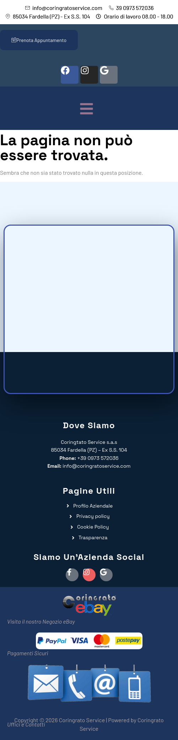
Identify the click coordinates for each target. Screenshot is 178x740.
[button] (86, 109)
